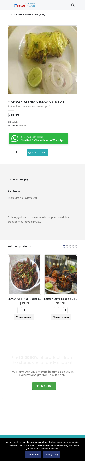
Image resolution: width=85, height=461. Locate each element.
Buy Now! (44, 386)
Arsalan (22, 125)
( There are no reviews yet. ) (36, 106)
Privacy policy (51, 454)
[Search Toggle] (73, 5)
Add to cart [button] (26, 317)
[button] (64, 246)
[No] (80, 449)
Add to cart (39, 152)
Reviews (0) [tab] (20, 179)
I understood (33, 454)
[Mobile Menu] (10, 5)
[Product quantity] (16, 152)
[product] (24, 274)
